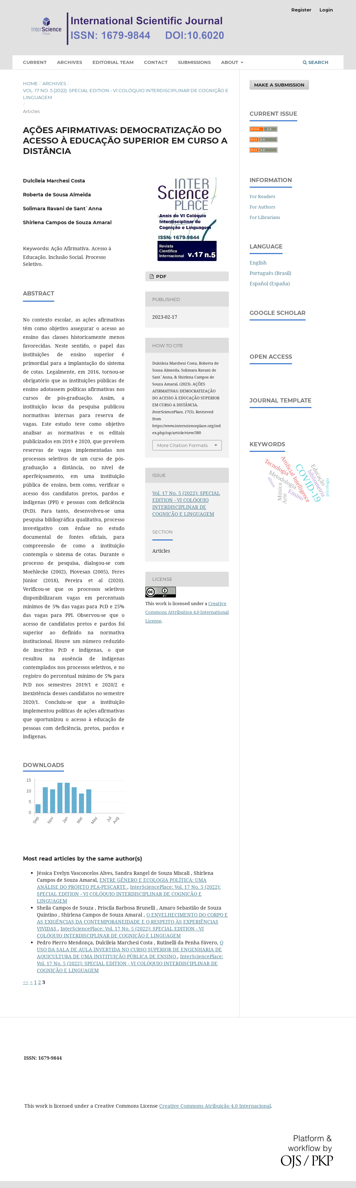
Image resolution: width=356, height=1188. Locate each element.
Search (316, 62)
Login (326, 10)
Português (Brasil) (270, 273)
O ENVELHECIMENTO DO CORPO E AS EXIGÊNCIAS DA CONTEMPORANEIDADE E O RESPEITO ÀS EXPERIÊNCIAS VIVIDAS (132, 921)
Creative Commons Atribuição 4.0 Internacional (215, 1105)
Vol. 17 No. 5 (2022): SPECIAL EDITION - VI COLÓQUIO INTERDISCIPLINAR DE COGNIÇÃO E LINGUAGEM (125, 94)
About (230, 62)
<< (26, 982)
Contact (156, 62)
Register (301, 10)
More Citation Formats (182, 445)
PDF (160, 276)
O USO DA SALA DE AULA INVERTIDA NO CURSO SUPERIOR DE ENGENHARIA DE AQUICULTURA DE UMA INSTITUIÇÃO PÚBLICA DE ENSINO (130, 949)
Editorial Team (113, 62)
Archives (69, 62)
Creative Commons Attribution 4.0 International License (187, 612)
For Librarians (265, 217)
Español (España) (270, 283)
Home (30, 83)
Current (35, 62)
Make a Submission (279, 85)
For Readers (262, 196)
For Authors (262, 207)
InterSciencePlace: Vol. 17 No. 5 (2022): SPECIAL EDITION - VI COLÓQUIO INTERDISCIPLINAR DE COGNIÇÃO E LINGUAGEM (129, 894)
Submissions (194, 62)
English (258, 262)
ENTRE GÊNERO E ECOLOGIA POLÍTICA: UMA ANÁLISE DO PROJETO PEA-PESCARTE (122, 883)
